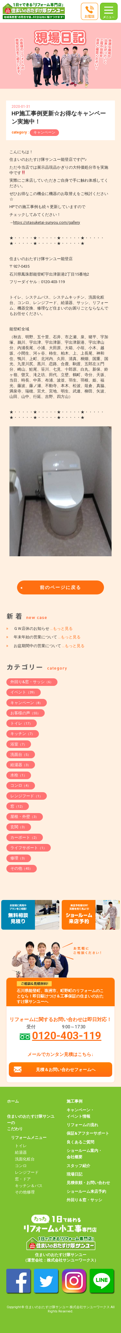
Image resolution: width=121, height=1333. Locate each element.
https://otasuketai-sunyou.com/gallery (46, 222)
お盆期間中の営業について (49, 645)
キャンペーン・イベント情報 (80, 1113)
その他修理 (25, 1192)
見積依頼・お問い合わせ (88, 1182)
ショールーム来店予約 (86, 1191)
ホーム (13, 1101)
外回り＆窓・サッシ (84, 1200)
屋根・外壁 (24, 816)
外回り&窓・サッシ (31, 682)
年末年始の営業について (47, 637)
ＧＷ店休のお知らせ (43, 628)
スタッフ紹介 (78, 1165)
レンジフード (26, 796)
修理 (18, 858)
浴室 (18, 744)
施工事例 (74, 1101)
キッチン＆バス (29, 1185)
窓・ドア (23, 1179)
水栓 (18, 775)
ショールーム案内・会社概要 (84, 1153)
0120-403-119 (66, 1036)
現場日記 (74, 1174)
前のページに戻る (60, 587)
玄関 (18, 827)
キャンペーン (44, 132)
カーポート (24, 837)
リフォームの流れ (82, 1125)
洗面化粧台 (25, 1159)
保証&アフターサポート (88, 1133)
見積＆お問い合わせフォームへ (65, 1069)
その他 (21, 868)
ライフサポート (28, 847)
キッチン (22, 733)
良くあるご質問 (80, 1142)
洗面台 (20, 754)
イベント (23, 692)
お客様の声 (25, 713)
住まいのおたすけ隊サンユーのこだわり (30, 1122)
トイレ (21, 723)
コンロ (20, 785)
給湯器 (20, 764)
